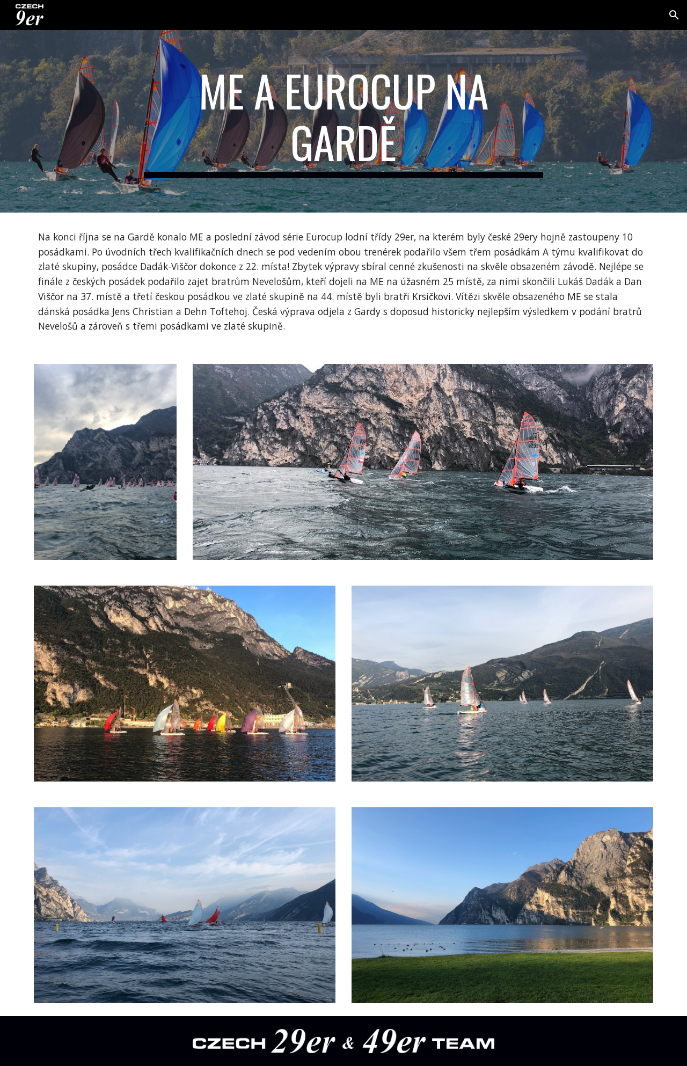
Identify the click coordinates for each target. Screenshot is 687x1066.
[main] (343, 121)
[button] (674, 15)
